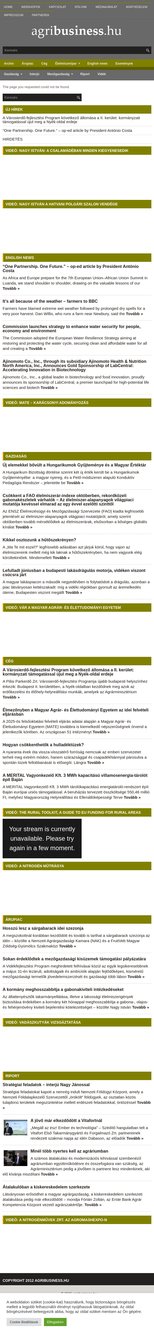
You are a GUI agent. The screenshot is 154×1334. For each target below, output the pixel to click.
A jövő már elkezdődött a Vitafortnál (66, 1120)
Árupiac (27, 63)
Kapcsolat (57, 6)
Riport (85, 74)
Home (8, 6)
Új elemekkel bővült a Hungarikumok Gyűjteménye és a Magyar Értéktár (74, 465)
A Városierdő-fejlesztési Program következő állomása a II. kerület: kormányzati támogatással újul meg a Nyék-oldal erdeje (71, 119)
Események (124, 63)
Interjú (34, 74)
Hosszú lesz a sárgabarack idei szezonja (43, 928)
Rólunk (81, 6)
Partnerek (40, 15)
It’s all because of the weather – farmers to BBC (50, 301)
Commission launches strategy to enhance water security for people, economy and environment (72, 328)
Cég (44, 63)
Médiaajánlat (106, 6)
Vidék (101, 74)
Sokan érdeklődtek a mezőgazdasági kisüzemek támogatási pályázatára (74, 959)
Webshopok (30, 6)
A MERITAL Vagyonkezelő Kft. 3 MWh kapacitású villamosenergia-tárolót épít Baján (75, 777)
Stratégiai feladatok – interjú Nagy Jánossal (46, 1084)
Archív (9, 63)
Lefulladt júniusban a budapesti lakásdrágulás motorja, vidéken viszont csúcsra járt (74, 572)
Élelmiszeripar (69, 62)
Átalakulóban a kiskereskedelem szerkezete (46, 1187)
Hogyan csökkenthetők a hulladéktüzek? (43, 745)
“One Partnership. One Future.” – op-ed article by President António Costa (67, 130)
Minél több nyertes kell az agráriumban (69, 1151)
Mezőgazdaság (61, 73)
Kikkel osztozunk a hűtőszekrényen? (39, 540)
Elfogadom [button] (55, 1322)
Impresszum (13, 15)
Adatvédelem (136, 6)
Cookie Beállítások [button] (24, 1322)
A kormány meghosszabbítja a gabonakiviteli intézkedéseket (63, 989)
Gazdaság (15, 73)
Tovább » (11, 288)
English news (97, 63)
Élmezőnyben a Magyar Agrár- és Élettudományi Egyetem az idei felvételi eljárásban (75, 712)
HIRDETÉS (13, 139)
